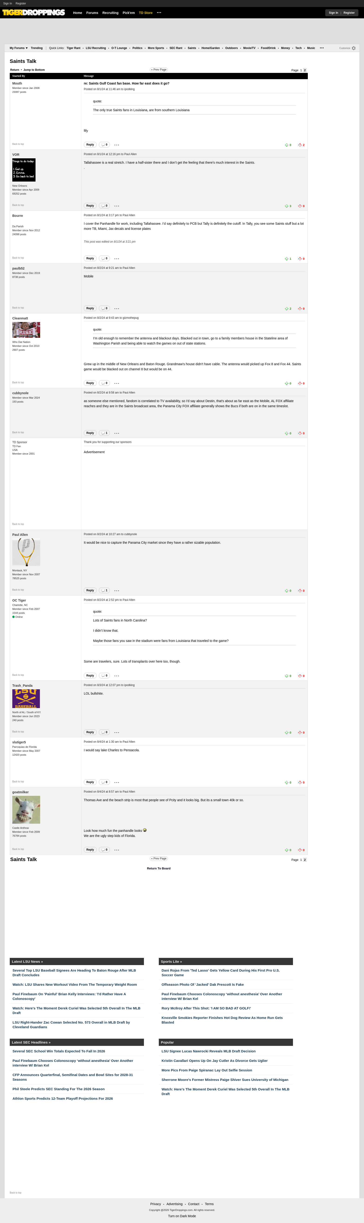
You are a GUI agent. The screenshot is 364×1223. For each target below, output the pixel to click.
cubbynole (20, 393)
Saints (192, 48)
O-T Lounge (119, 48)
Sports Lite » (171, 961)
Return (14, 70)
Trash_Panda (22, 685)
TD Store (146, 13)
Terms (209, 1204)
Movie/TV (249, 48)
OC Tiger (19, 600)
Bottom (40, 70)
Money (285, 48)
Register (21, 3)
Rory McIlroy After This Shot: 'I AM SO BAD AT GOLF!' (206, 1008)
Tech (298, 48)
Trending (37, 48)
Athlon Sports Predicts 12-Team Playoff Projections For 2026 (63, 1098)
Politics (138, 48)
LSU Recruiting (96, 48)
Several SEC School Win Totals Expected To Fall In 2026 (59, 1051)
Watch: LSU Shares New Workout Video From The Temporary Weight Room (75, 984)
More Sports (156, 48)
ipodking (129, 89)
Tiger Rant (73, 48)
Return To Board (159, 868)
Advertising (174, 1204)
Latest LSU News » (27, 961)
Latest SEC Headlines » (31, 1042)
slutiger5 (19, 742)
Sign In (7, 3)
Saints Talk (23, 61)
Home (77, 13)
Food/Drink (268, 48)
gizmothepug (131, 317)
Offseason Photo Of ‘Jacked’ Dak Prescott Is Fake (203, 984)
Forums (92, 13)
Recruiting (110, 13)
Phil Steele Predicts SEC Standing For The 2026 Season (59, 1089)
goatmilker (20, 792)
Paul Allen (130, 154)
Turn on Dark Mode (182, 1216)
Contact (193, 1204)
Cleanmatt (20, 318)
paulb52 (18, 268)
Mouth (17, 83)
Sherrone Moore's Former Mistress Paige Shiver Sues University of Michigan (225, 1080)
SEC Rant (175, 48)
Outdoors (231, 48)
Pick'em (129, 13)
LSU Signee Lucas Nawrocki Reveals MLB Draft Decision (209, 1051)
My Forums (19, 48)
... (159, 12)
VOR (15, 154)
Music (311, 48)
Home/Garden (211, 48)
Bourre (17, 216)
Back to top (18, 144)
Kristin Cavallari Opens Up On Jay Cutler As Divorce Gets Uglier (215, 1061)
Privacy (155, 1204)
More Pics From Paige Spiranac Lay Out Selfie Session (207, 1070)
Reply (90, 144)
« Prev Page (158, 69)
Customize (344, 48)
